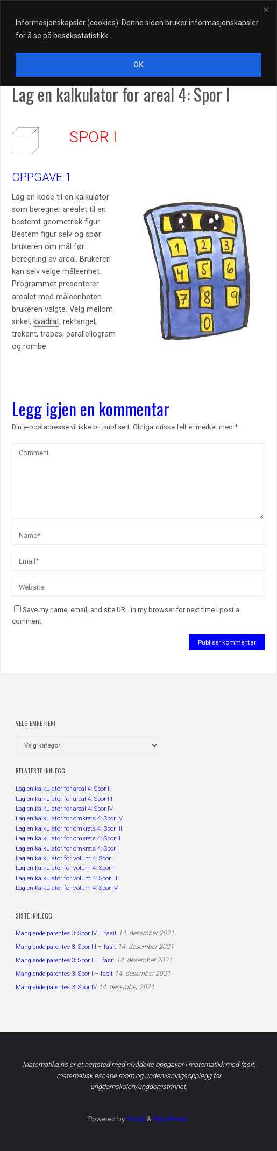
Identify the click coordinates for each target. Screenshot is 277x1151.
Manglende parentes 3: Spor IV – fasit (66, 933)
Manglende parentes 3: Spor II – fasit (65, 960)
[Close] (265, 9)
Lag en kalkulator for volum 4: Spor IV (67, 888)
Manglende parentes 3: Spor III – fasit (66, 946)
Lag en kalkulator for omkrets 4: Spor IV (69, 818)
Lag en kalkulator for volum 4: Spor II (66, 868)
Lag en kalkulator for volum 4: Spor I (65, 858)
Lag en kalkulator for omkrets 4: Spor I (67, 848)
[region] (138, 43)
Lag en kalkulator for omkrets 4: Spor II (68, 838)
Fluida (135, 1119)
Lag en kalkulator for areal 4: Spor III (64, 799)
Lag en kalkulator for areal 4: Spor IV (64, 808)
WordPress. (171, 1119)
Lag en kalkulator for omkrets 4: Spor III (69, 828)
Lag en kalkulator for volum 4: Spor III (66, 878)
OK (138, 64)
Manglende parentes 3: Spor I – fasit (64, 973)
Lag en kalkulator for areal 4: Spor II (63, 788)
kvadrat (46, 321)
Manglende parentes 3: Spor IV (56, 987)
